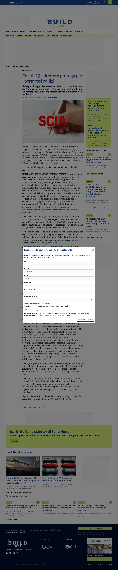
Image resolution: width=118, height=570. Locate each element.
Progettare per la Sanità (60, 306)
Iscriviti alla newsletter (85, 320)
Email (26, 275)
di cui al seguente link (82, 313)
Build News (29, 306)
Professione (28, 282)
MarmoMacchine (43, 306)
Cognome (27, 268)
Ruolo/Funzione (29, 289)
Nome (26, 261)
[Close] (93, 250)
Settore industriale (30, 296)
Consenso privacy (32, 310)
